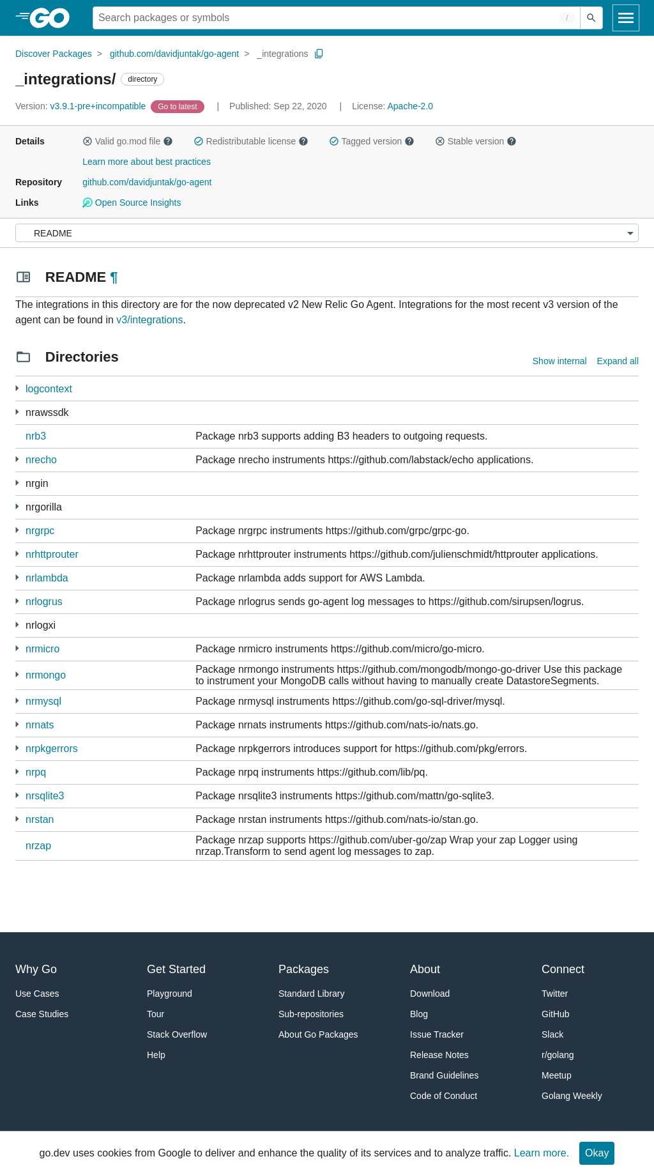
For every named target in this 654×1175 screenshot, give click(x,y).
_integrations (282, 54)
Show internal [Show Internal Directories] (560, 361)
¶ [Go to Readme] (114, 277)
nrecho (41, 459)
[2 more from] (17, 388)
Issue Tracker (437, 1034)
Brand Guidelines (444, 1075)
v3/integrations (149, 319)
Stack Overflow (177, 1034)
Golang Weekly (572, 1096)
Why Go (36, 969)
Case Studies (41, 1014)
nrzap (38, 845)
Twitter (555, 993)
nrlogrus (44, 601)
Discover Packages (53, 54)
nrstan (40, 819)
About (425, 969)
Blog (419, 1014)
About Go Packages (318, 1034)
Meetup (557, 1075)
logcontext (49, 388)
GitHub (556, 1014)
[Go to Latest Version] (178, 106)
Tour (155, 1014)
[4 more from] (17, 530)
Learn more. (541, 1153)
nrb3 (36, 436)
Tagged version (371, 141)
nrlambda (47, 577)
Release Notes (439, 1055)
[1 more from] (17, 459)
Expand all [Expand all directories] (618, 361)
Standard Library (311, 993)
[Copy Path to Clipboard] (319, 53)
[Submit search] (591, 17)
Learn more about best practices (146, 162)
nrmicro (42, 648)
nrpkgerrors (52, 748)
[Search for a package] (337, 17)
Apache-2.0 (410, 106)
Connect (563, 969)
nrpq (36, 772)
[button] (87, 141)
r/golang (558, 1055)
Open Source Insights (131, 202)
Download (430, 993)
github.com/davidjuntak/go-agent (174, 54)
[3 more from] (17, 412)
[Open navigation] (626, 18)
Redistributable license (251, 141)
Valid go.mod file (127, 141)
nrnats (40, 724)
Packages (303, 969)
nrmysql (43, 701)
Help (156, 1055)
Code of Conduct (443, 1096)
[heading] (54, 18)
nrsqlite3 (45, 795)
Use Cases (37, 993)
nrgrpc (40, 530)
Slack (552, 1034)
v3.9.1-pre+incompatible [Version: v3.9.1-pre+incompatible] (81, 106)
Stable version (476, 141)
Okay (597, 1153)
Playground (169, 993)
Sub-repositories (311, 1014)
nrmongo (46, 675)
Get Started (176, 969)
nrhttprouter (52, 554)
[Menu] (327, 233)
